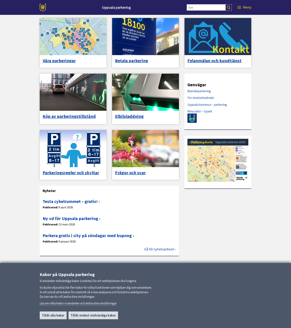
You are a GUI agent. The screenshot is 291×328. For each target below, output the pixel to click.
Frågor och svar (130, 172)
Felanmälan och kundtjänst (214, 60)
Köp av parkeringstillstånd (69, 116)
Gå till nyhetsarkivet (159, 249)
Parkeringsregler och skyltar (71, 172)
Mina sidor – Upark (199, 111)
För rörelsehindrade (200, 98)
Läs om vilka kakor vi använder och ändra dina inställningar (78, 309)
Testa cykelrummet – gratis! (70, 201)
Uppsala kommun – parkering (207, 105)
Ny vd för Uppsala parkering (70, 218)
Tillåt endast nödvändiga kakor (93, 321)
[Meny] (244, 7)
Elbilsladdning (129, 116)
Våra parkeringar (59, 60)
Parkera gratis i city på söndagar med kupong (87, 235)
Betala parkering (131, 60)
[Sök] (206, 7)
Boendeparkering (199, 91)
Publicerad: (50, 207)
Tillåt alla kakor (53, 321)
